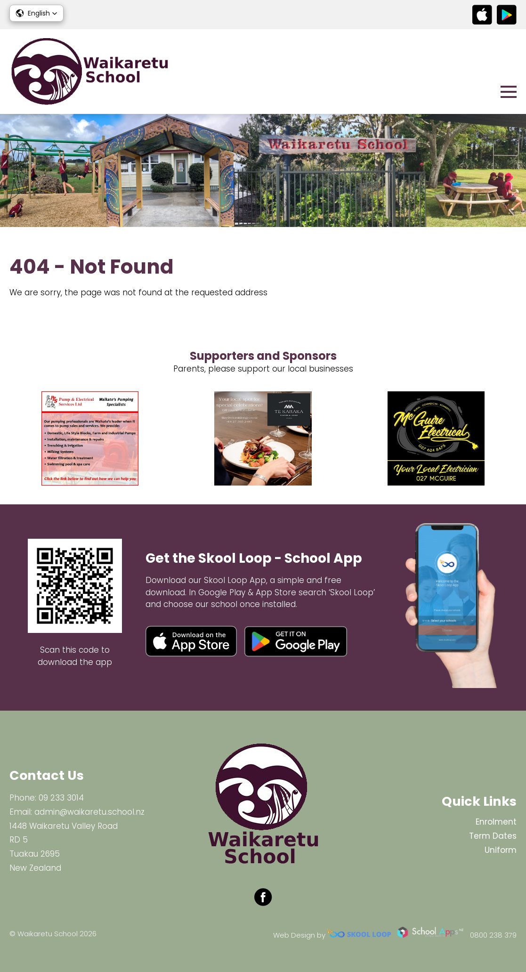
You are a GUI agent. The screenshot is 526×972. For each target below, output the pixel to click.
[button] (36, 13)
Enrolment (496, 821)
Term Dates (493, 836)
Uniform (501, 850)
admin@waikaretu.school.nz (89, 812)
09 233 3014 (61, 797)
